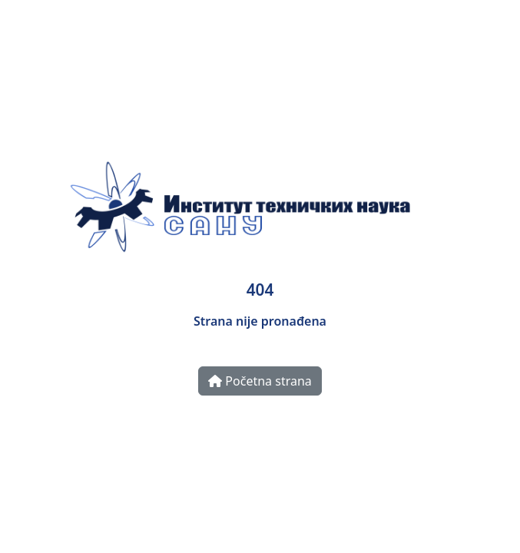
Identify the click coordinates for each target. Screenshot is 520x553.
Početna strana (260, 381)
